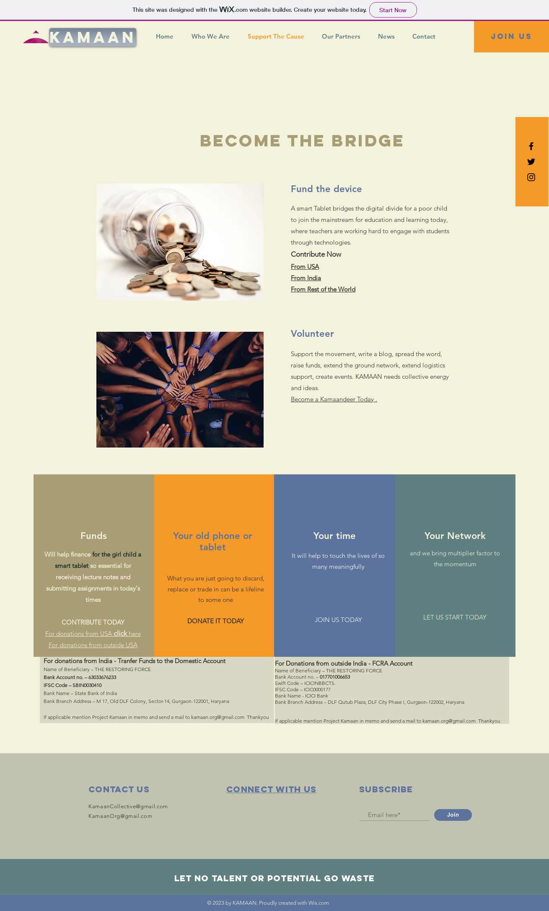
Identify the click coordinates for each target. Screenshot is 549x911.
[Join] (453, 815)
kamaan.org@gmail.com (217, 717)
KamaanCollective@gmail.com (128, 806)
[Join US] (511, 36)
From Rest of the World (323, 289)
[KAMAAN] (92, 37)
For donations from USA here (93, 634)
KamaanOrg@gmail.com (120, 816)
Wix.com (318, 903)
